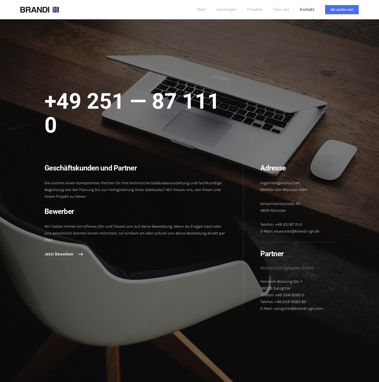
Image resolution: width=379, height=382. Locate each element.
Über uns (281, 9)
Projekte (254, 9)
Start (201, 9)
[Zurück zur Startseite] (39, 9)
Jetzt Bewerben (58, 254)
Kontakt (307, 9)
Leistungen (226, 9)
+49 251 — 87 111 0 (132, 113)
